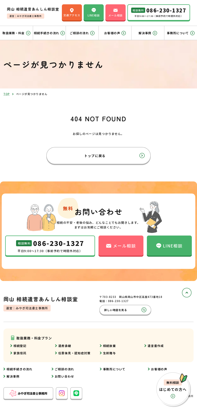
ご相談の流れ (82, 33)
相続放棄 (109, 346)
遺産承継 (64, 346)
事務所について (181, 33)
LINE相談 (94, 12)
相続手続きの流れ (49, 33)
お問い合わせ (64, 376)
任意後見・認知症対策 (74, 353)
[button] (173, 389)
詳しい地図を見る (125, 309)
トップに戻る (114, 155)
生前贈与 (109, 353)
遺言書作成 (156, 346)
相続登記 (19, 346)
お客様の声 (115, 33)
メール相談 (115, 12)
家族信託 (19, 353)
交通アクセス (71, 12)
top (6, 94)
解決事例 (148, 33)
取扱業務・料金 (16, 33)
